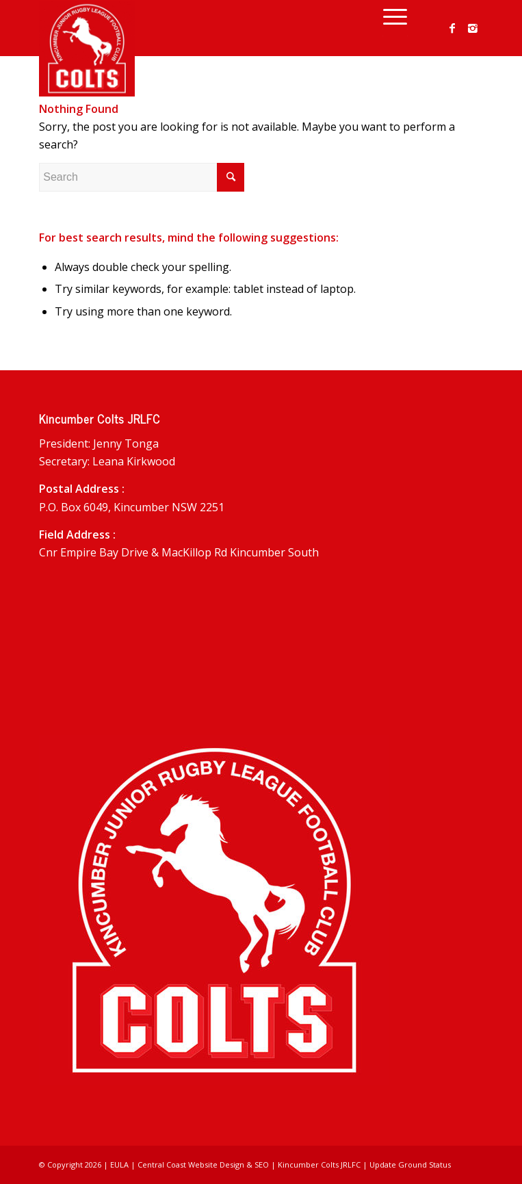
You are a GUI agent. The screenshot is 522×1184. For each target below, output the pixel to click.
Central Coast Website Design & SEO (203, 1164)
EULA (119, 1164)
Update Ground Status (410, 1164)
